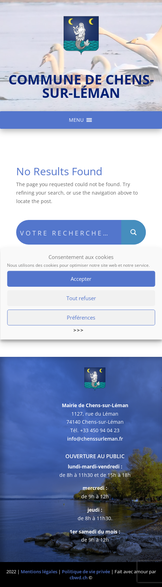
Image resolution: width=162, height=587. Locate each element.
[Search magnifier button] (133, 232)
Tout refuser (81, 298)
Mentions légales (39, 571)
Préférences (81, 318)
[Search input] (69, 232)
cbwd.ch (79, 577)
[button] (76, 120)
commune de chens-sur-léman (81, 86)
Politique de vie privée (86, 571)
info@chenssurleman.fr (95, 438)
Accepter (81, 279)
